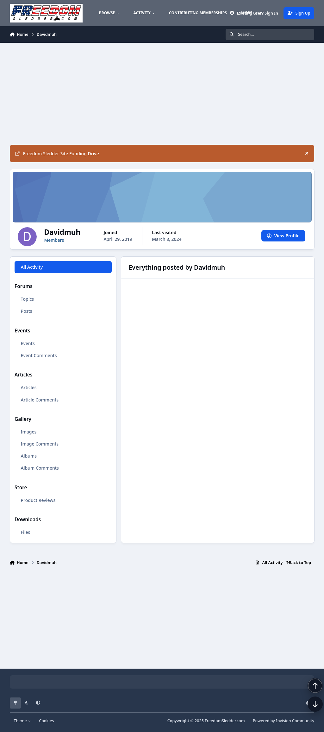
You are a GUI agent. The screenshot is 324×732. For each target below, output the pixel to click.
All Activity (31, 267)
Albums (28, 456)
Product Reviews (38, 500)
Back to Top (298, 562)
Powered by (283, 720)
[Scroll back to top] (308, 698)
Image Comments (40, 444)
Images (28, 432)
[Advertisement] (162, 93)
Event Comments (39, 355)
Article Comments (40, 399)
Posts (26, 311)
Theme (22, 720)
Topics (27, 299)
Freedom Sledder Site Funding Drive (57, 154)
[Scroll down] (308, 716)
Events (27, 343)
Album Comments (40, 468)
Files (25, 532)
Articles (28, 387)
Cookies (46, 720)
